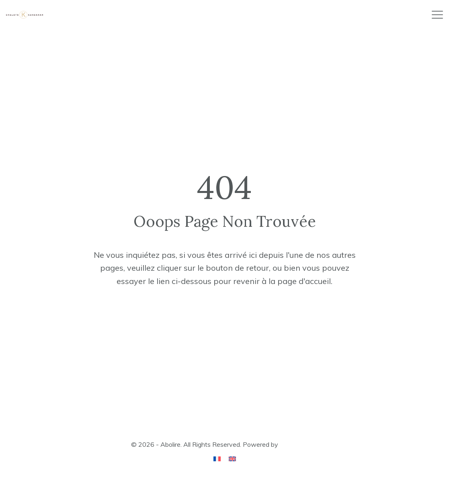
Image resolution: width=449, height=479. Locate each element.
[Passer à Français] (217, 458)
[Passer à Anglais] (232, 458)
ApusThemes (299, 444)
